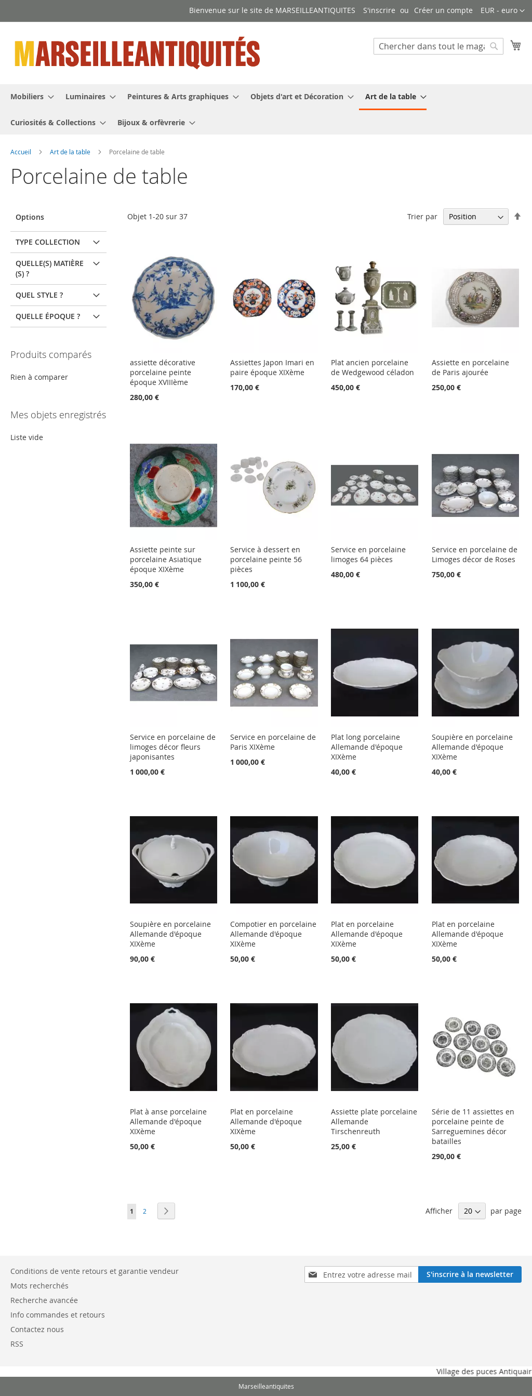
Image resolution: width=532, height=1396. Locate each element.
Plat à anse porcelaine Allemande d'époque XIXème (168, 1121)
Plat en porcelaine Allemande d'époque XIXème (367, 934)
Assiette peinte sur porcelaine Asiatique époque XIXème (166, 559)
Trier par (422, 216)
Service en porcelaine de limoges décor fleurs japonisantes (173, 747)
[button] (503, 11)
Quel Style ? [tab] (39, 295)
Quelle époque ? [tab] (48, 316)
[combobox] (438, 46)
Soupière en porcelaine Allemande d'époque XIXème (472, 747)
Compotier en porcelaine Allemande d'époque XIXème (273, 934)
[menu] (266, 109)
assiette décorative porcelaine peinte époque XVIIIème (162, 372)
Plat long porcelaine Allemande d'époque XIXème (367, 747)
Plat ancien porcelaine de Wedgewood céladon (372, 367)
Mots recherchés (39, 1286)
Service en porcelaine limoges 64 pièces (368, 554)
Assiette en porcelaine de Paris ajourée (470, 367)
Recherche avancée (44, 1300)
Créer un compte (443, 10)
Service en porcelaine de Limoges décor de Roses (474, 554)
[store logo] (138, 52)
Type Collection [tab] (48, 242)
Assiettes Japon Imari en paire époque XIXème (272, 367)
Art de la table (71, 152)
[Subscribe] (470, 1274)
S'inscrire (379, 10)
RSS (16, 1344)
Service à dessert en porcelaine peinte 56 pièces (266, 559)
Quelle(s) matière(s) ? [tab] (50, 268)
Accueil (21, 152)
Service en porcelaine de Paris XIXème (273, 742)
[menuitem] (29, 96)
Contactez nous (37, 1329)
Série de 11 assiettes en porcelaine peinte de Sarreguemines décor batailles (473, 1126)
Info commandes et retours (57, 1315)
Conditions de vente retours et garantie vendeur (94, 1271)
